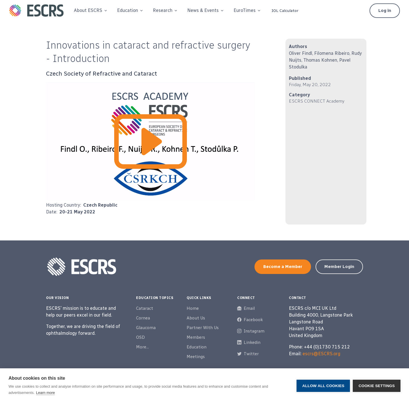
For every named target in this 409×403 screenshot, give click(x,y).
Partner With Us (203, 327)
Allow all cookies (323, 386)
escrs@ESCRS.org (321, 353)
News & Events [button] (203, 10)
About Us (196, 318)
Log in (384, 10)
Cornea (143, 318)
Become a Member (282, 266)
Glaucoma (146, 327)
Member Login (339, 266)
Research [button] (162, 10)
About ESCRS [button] (88, 10)
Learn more (45, 392)
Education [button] (127, 10)
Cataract (144, 308)
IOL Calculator (285, 10)
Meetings (196, 356)
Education (196, 347)
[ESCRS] (36, 10)
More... (142, 347)
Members (196, 337)
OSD (140, 337)
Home (193, 308)
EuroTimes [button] (244, 10)
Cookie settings (376, 386)
